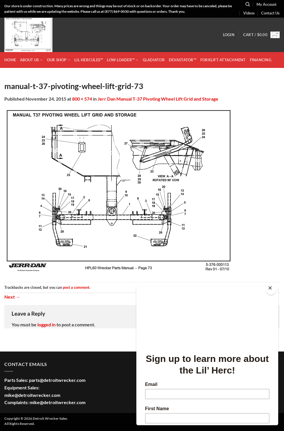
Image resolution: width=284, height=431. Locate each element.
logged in (46, 324)
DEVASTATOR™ (182, 60)
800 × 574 (82, 98)
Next (12, 296)
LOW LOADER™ (122, 60)
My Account (266, 4)
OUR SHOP (59, 60)
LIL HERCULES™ (88, 60)
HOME (10, 60)
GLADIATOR (154, 60)
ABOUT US (31, 60)
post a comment (76, 287)
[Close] (271, 289)
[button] (228, 34)
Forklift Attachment (223, 60)
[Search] (247, 4)
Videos (249, 13)
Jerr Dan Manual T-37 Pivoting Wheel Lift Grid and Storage (158, 98)
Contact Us (270, 13)
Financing (260, 60)
